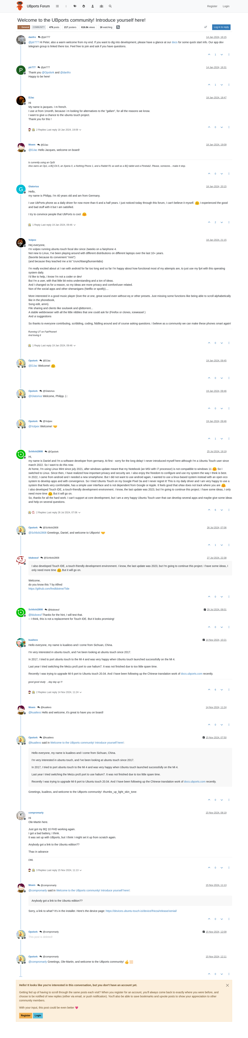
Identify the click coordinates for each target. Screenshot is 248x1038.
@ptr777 (44, 37)
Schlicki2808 (35, 451)
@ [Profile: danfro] (65, 72)
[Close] (227, 985)
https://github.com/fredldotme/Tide (48, 588)
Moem (31, 144)
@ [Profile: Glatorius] (35, 396)
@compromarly (46, 885)
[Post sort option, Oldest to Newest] (206, 27)
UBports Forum (38, 6)
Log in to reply (221, 27)
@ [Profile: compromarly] (37, 890)
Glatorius (33, 186)
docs (175, 42)
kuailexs (33, 640)
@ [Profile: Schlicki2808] (37, 532)
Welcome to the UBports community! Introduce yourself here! (87, 742)
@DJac (42, 145)
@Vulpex (45, 421)
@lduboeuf (52, 609)
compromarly (36, 812)
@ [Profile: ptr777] (33, 42)
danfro (32, 37)
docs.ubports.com (191, 673)
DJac (31, 97)
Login (38, 1015)
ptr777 (32, 67)
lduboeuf (33, 557)
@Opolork (52, 451)
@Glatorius (47, 391)
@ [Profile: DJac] (32, 149)
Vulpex (32, 240)
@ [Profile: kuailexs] (34, 712)
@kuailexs (44, 707)
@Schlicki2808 (48, 527)
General (23, 27)
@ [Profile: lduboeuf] (35, 614)
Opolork (33, 360)
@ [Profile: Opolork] (48, 72)
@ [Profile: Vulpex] (34, 426)
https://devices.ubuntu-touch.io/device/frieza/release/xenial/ (141, 910)
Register (25, 1015)
